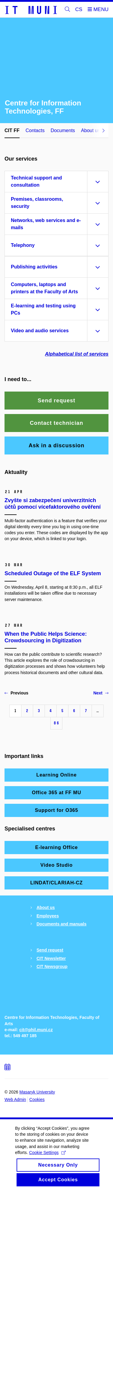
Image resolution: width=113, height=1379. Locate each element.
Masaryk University (37, 1279)
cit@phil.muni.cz (36, 1217)
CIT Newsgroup (51, 1103)
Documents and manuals (61, 1060)
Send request (49, 1087)
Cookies (37, 1287)
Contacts (35, 130)
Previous (16, 829)
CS (79, 9)
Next (100, 829)
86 (56, 860)
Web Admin (15, 1287)
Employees (47, 1052)
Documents (63, 130)
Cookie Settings (47, 1346)
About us (45, 1044)
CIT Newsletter (51, 1095)
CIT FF (12, 130)
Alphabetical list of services (76, 354)
